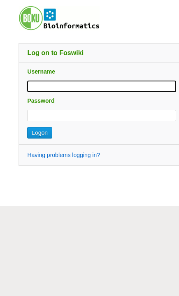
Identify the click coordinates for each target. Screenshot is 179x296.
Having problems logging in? (63, 155)
